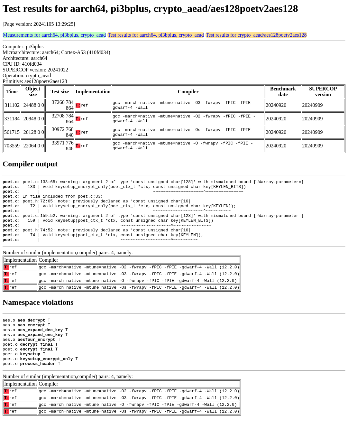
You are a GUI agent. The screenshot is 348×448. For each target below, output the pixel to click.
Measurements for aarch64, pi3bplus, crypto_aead (54, 35)
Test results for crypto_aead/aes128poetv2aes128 (256, 35)
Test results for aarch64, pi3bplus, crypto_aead (156, 35)
